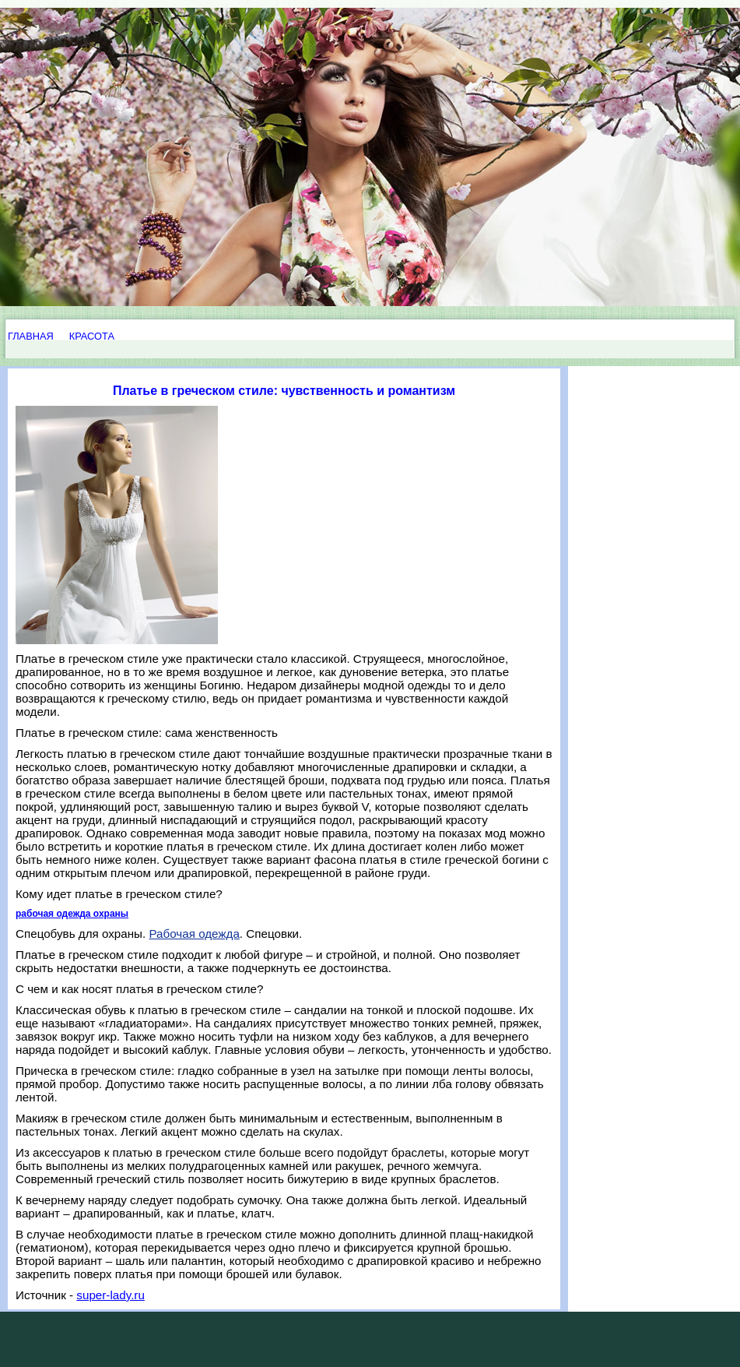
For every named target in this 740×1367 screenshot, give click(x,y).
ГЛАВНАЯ (31, 336)
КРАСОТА (91, 336)
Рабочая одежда (194, 933)
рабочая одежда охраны (72, 913)
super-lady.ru (110, 1295)
